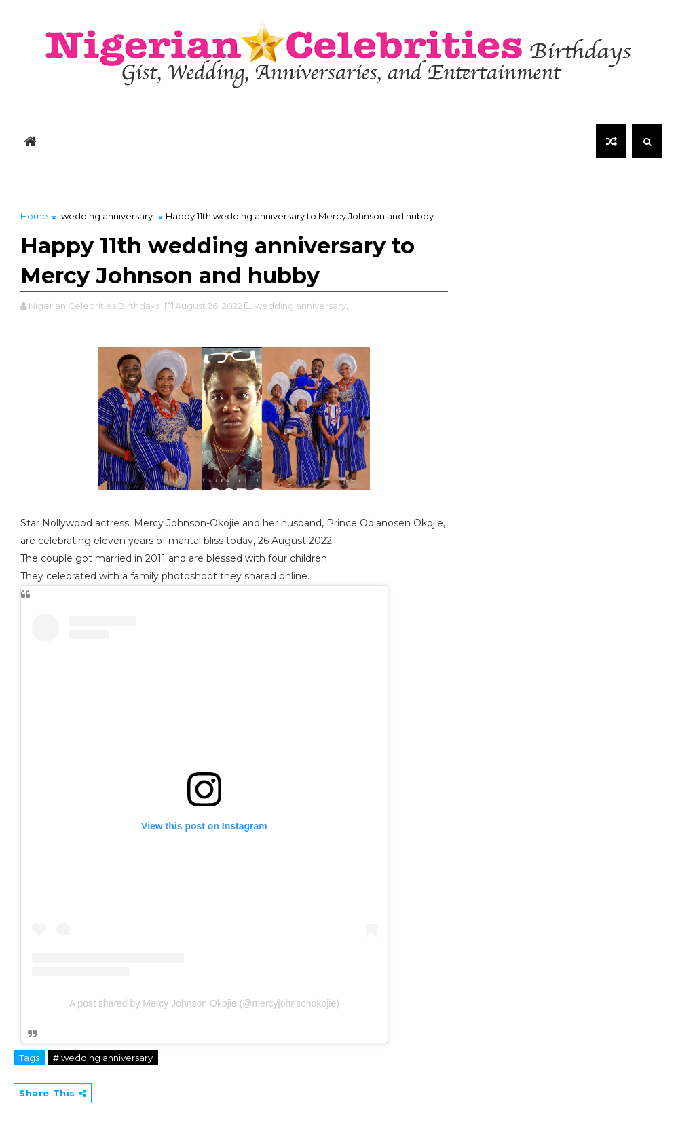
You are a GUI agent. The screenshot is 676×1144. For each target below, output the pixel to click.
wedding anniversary (107, 216)
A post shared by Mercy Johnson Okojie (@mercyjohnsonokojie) (204, 1003)
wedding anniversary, (301, 305)
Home (34, 216)
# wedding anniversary (103, 1057)
